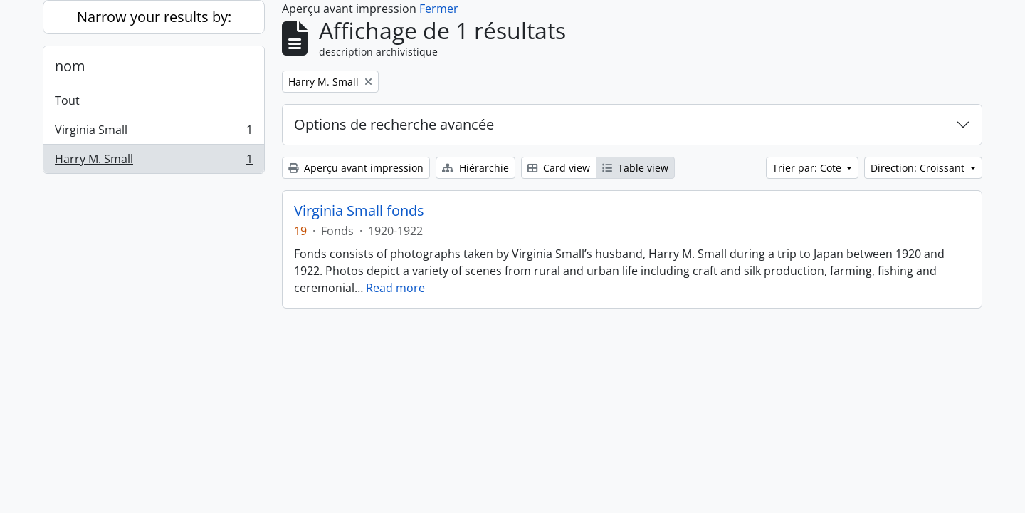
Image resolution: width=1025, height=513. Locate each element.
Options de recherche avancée (394, 124)
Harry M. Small (153, 161)
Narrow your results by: (154, 16)
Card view (558, 168)
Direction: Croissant (919, 168)
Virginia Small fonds (359, 210)
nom (70, 66)
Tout (67, 100)
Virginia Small (153, 133)
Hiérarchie (475, 168)
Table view (635, 168)
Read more (395, 288)
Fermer (438, 8)
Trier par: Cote (808, 168)
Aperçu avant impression (356, 168)
